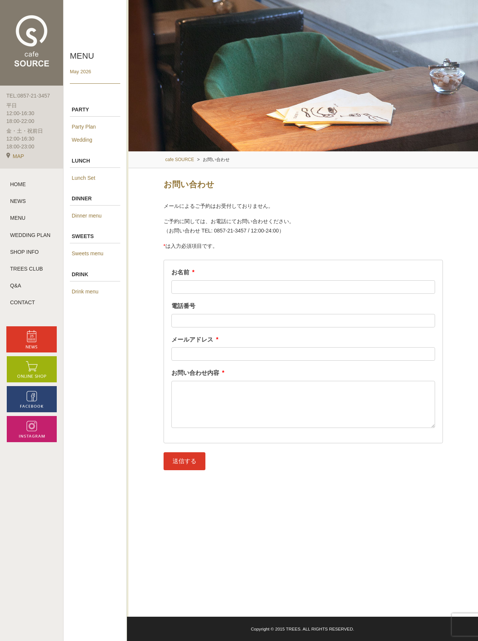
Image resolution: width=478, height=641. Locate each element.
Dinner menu (87, 216)
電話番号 (183, 306)
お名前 (183, 272)
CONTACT (22, 302)
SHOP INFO (24, 252)
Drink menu (85, 292)
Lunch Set (83, 178)
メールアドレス (194, 339)
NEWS (18, 201)
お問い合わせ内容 (197, 373)
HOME (18, 184)
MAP (15, 156)
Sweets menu (87, 253)
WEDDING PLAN (30, 235)
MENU (17, 218)
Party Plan (84, 127)
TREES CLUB (26, 269)
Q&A (15, 286)
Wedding (82, 140)
